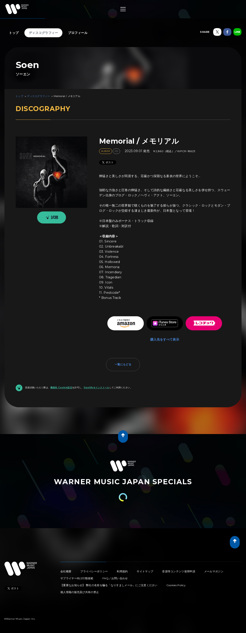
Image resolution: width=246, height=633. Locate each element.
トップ (14, 33)
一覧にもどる (123, 364)
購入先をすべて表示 (164, 339)
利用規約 (122, 571)
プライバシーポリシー (94, 571)
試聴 (51, 217)
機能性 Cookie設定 (61, 387)
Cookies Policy (176, 585)
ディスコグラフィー (43, 33)
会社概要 (65, 571)
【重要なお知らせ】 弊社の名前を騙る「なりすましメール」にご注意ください (108, 585)
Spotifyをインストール (96, 387)
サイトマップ (145, 571)
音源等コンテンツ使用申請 (178, 571)
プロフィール (77, 33)
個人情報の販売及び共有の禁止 (79, 592)
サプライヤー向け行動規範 (76, 578)
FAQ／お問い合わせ (115, 578)
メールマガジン (213, 571)
